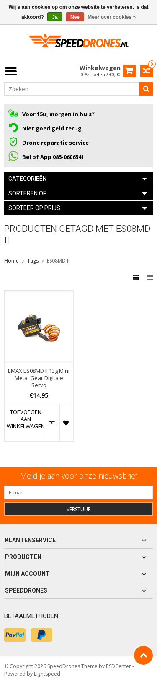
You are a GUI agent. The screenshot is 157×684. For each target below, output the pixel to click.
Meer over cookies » (112, 17)
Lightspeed (47, 673)
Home (11, 260)
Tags (33, 260)
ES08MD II (58, 260)
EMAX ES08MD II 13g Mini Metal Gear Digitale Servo (38, 378)
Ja (54, 17)
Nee (75, 17)
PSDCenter (118, 666)
